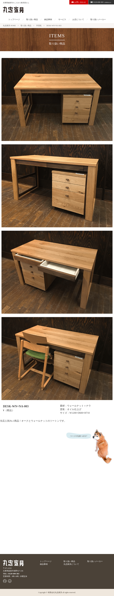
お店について (78, 19)
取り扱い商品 (32, 19)
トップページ (14, 19)
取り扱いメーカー (98, 19)
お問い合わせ (79, 2)
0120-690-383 (101, 2)
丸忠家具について (71, 564)
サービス (62, 19)
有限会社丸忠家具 (55, 592)
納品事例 (48, 19)
